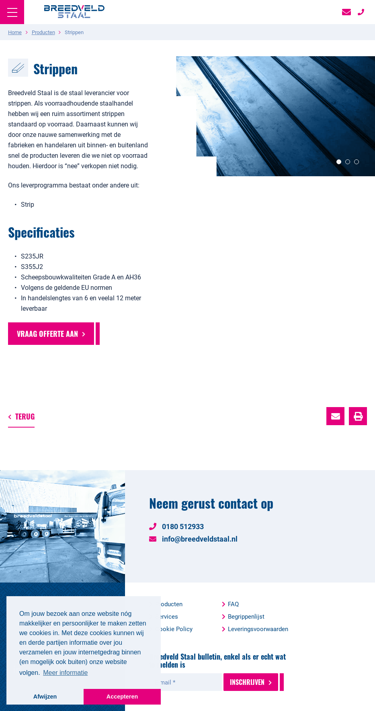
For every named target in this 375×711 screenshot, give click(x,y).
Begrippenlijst (246, 616)
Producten (168, 604)
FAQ (233, 604)
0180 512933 (176, 526)
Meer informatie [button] (65, 672)
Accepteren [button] (122, 696)
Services (166, 616)
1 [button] (338, 161)
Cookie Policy (174, 629)
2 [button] (347, 161)
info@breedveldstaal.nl (193, 539)
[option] (265, 116)
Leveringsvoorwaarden (258, 629)
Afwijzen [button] (45, 696)
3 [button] (356, 161)
